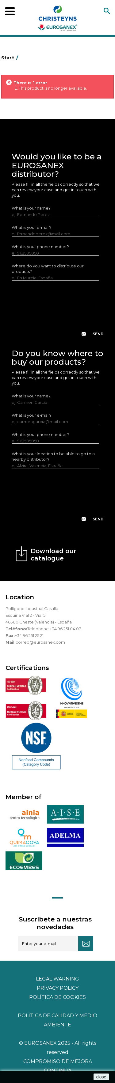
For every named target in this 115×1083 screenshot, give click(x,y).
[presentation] (58, 313)
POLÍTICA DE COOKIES (57, 997)
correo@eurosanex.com (40, 642)
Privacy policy (58, 988)
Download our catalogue (53, 554)
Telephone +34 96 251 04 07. (54, 628)
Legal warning (57, 979)
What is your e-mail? (32, 227)
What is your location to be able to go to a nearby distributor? (53, 456)
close (101, 1076)
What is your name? (31, 208)
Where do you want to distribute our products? (48, 268)
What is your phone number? (40, 246)
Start (10, 58)
